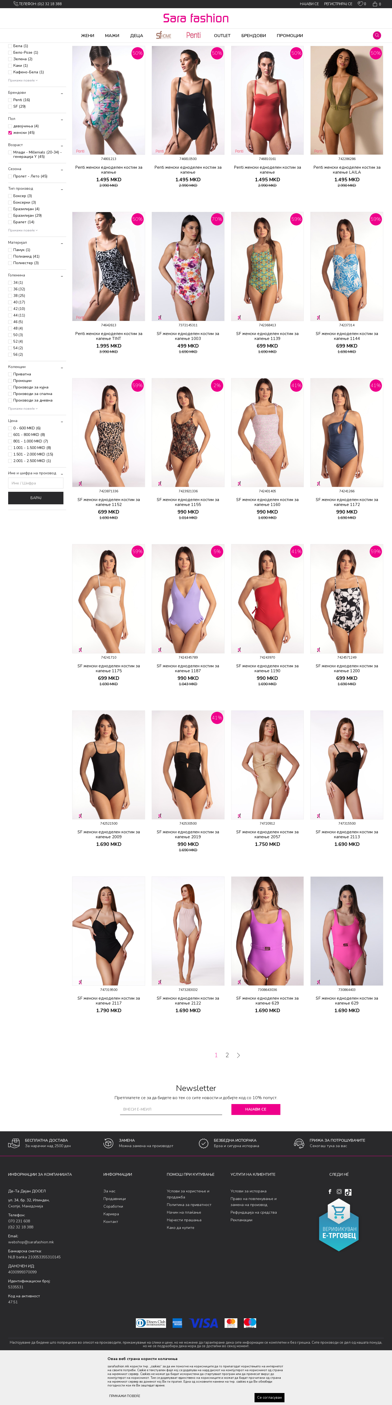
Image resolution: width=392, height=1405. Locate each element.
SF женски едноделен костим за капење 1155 (188, 545)
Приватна (22, 417)
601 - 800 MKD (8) (29, 477)
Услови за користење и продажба (188, 1237)
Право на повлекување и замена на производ (254, 1244)
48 (18, 371)
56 (18, 397)
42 (19, 351)
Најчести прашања (184, 1262)
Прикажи (322, 55)
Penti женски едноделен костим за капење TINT (108, 379)
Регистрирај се (338, 4)
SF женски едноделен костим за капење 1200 (347, 711)
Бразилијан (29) (27, 258)
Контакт (110, 1264)
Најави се (255, 1152)
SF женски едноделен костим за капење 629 (267, 1043)
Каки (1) (20, 108)
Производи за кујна (30, 430)
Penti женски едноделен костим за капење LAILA (347, 213)
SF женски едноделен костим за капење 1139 (267, 379)
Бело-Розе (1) (25, 95)
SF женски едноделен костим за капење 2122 (188, 1043)
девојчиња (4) (26, 168)
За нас (109, 1234)
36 (19, 332)
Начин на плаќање (184, 1255)
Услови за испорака (249, 1234)
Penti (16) (21, 142)
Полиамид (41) (26, 299)
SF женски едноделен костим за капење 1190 (267, 711)
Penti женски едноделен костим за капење (108, 213)
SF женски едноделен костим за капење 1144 (347, 379)
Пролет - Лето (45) (30, 219)
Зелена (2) (22, 101)
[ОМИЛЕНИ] (362, 4)
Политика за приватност (189, 1247)
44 (19, 358)
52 (18, 384)
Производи (41, 46)
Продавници (114, 1241)
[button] (377, 35)
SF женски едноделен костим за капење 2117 (109, 1043)
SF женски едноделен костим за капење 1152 (109, 545)
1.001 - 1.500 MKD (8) (32, 490)
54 (18, 390)
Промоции (22, 423)
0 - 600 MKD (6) (27, 471)
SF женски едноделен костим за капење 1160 (267, 545)
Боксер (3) (22, 238)
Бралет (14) (23, 264)
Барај (35, 540)
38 (19, 338)
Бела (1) (20, 88)
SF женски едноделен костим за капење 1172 (347, 545)
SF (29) (19, 149)
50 (18, 377)
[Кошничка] (376, 4)
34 (18, 325)
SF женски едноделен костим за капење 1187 (188, 711)
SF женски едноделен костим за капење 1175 (109, 711)
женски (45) (24, 175)
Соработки (113, 1249)
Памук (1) (21, 292)
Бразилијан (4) (26, 251)
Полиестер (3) (26, 305)
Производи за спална (32, 436)
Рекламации (241, 1262)
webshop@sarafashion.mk (31, 1285)
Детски (19, 70)
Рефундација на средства (254, 1255)
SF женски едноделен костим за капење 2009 (109, 877)
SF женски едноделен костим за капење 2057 (267, 877)
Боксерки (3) (24, 245)
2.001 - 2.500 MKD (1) (32, 503)
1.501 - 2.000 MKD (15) (33, 497)
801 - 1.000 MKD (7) (30, 484)
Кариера (111, 1256)
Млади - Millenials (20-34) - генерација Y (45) (37, 197)
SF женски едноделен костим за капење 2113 (347, 877)
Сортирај (273, 55)
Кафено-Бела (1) (28, 114)
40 (19, 345)
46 (18, 364)
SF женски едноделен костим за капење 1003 (188, 379)
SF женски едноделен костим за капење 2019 (188, 877)
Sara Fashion (18, 46)
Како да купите (180, 1270)
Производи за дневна (33, 443)
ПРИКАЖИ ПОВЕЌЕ (124, 1396)
